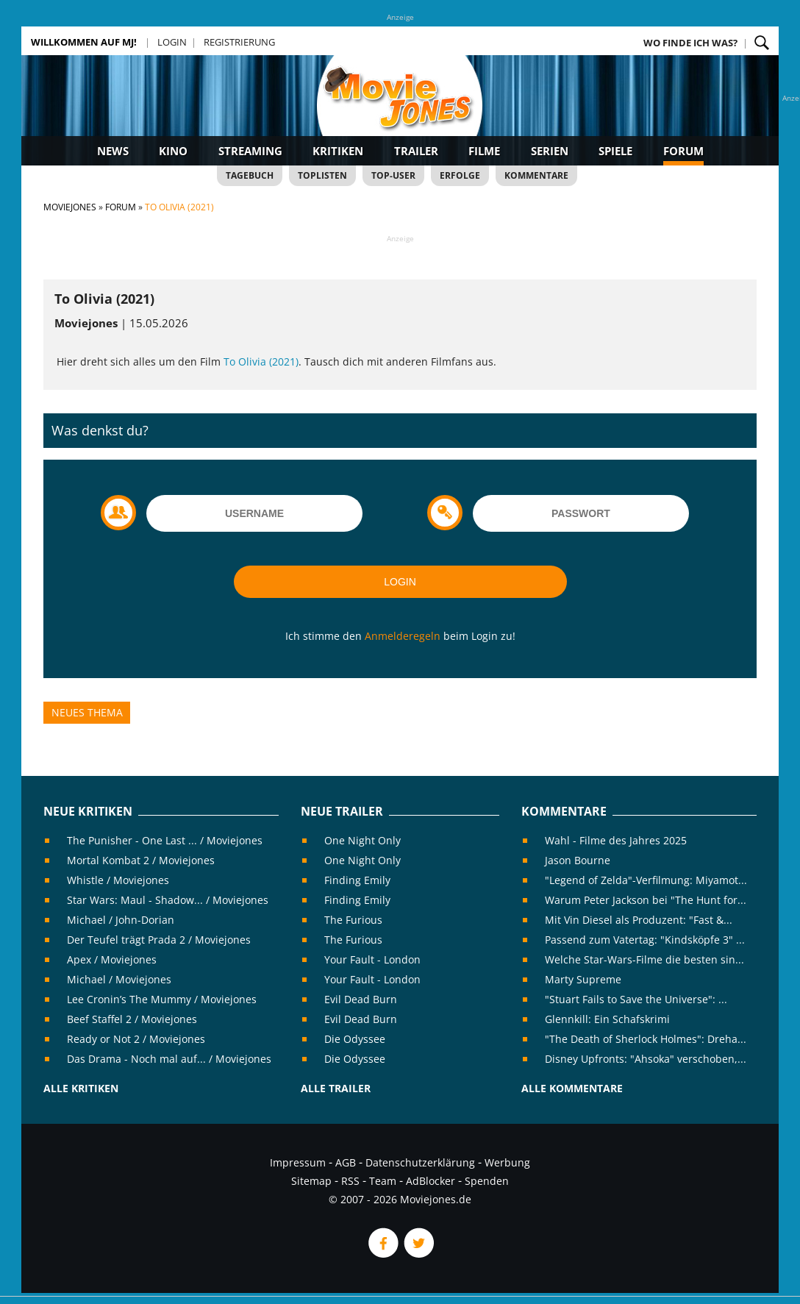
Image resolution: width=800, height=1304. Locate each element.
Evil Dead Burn (360, 999)
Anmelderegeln (402, 636)
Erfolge (460, 175)
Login (172, 42)
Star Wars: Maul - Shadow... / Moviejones (167, 900)
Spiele (615, 150)
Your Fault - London (372, 959)
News (113, 150)
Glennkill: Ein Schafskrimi (607, 1019)
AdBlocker (430, 1181)
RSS (350, 1181)
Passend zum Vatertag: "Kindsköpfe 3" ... (645, 940)
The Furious (353, 920)
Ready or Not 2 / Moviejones (136, 1039)
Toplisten (322, 175)
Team (382, 1181)
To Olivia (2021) (261, 361)
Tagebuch (250, 175)
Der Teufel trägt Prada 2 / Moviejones (159, 940)
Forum (683, 150)
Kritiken (337, 150)
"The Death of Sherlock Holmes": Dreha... (645, 1039)
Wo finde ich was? (690, 42)
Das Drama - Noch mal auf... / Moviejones (169, 1059)
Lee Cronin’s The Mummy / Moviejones (162, 999)
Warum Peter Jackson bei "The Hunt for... (645, 900)
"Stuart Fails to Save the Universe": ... (636, 999)
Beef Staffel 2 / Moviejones (132, 1019)
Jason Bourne (577, 860)
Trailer (416, 150)
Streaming (250, 150)
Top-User (393, 175)
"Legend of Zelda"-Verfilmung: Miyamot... (646, 880)
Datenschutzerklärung (420, 1162)
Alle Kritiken (80, 1088)
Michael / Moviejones (119, 979)
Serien (549, 150)
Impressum (298, 1162)
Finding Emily (357, 880)
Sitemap (311, 1181)
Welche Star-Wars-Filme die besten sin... (644, 959)
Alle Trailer (336, 1088)
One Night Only (362, 840)
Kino (173, 150)
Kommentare (536, 175)
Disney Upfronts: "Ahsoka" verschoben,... (645, 1059)
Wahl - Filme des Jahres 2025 (616, 840)
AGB (345, 1162)
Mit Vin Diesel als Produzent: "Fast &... (638, 920)
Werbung (507, 1162)
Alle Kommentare (572, 1088)
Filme (484, 150)
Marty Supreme (583, 979)
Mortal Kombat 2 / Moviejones (141, 860)
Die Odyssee (354, 1039)
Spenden (487, 1181)
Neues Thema (87, 712)
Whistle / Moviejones (118, 880)
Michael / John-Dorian (120, 920)
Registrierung (239, 42)
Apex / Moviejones (112, 959)
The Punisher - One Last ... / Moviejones (164, 840)
